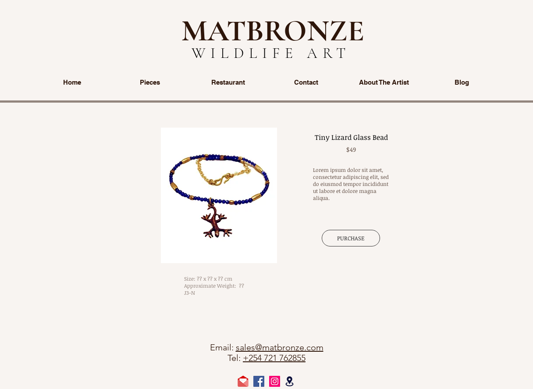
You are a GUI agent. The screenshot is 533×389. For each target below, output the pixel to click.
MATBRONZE (272, 30)
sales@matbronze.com (279, 347)
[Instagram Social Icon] (274, 381)
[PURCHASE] (351, 238)
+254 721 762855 (274, 358)
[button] (219, 195)
